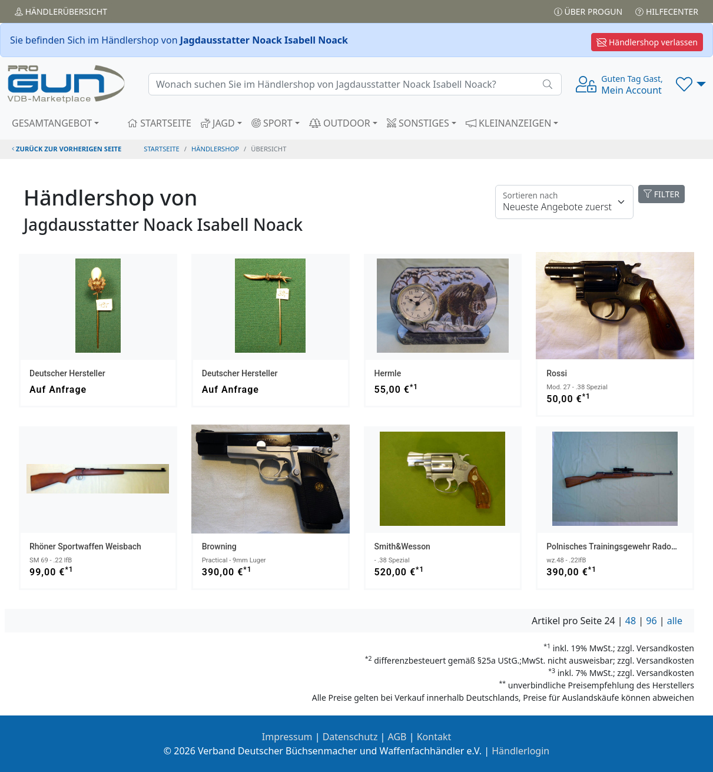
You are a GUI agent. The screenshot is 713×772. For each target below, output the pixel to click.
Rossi (556, 373)
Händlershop (215, 148)
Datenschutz (350, 736)
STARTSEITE (159, 123)
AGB (397, 736)
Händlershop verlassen (647, 42)
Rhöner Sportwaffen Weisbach (85, 546)
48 (630, 620)
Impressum (287, 736)
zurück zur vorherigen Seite (66, 148)
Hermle (388, 373)
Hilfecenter (666, 11)
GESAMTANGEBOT (52, 123)
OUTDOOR (339, 123)
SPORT (272, 123)
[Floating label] (564, 202)
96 (651, 620)
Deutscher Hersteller (67, 373)
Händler (61, 11)
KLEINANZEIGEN (509, 123)
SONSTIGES (418, 123)
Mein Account (631, 85)
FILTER (661, 194)
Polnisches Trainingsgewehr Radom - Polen (626, 546)
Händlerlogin (520, 750)
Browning (219, 546)
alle (674, 620)
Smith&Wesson (402, 546)
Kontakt (434, 736)
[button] (691, 84)
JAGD (218, 123)
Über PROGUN (588, 11)
